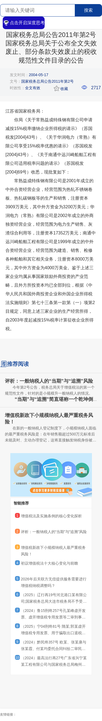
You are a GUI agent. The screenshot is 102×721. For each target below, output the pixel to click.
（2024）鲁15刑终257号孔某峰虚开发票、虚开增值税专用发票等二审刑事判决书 (53, 614)
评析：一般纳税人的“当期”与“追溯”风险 (54, 532)
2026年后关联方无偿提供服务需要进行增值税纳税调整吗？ (53, 582)
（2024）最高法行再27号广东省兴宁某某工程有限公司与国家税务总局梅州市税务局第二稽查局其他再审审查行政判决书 (54, 662)
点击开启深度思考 (24, 22)
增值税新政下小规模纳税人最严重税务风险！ (53, 550)
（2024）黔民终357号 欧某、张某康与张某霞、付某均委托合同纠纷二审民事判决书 (53, 646)
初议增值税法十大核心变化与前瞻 (49, 563)
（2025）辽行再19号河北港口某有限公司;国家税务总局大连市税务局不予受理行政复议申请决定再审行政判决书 (54, 599)
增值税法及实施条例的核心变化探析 (51, 516)
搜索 (88, 10)
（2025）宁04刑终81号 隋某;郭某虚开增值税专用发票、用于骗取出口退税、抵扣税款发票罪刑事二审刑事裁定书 (53, 630)
